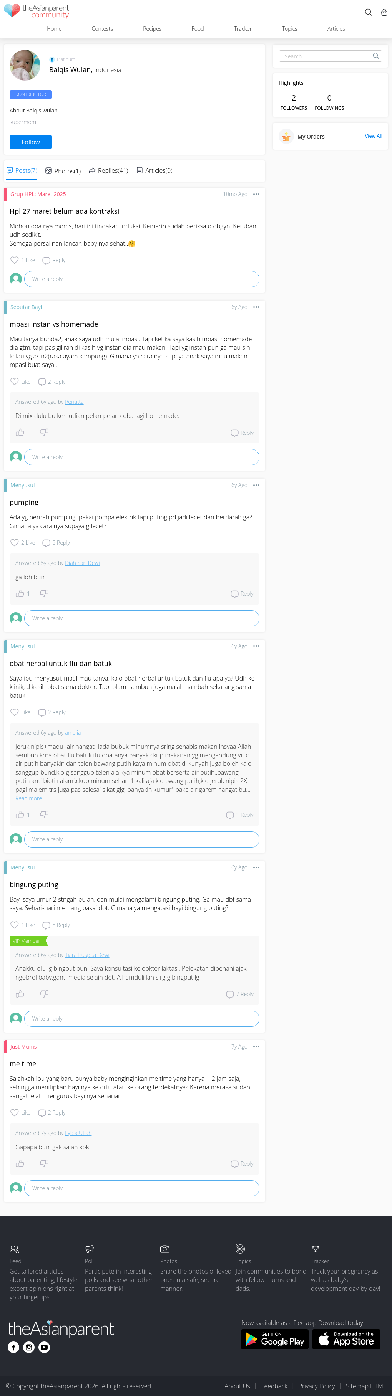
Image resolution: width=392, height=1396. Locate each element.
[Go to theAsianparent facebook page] (13, 1347)
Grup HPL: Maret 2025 (38, 194)
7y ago (239, 1046)
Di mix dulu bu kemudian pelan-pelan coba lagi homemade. (97, 415)
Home (54, 28)
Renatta (74, 401)
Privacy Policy (317, 1386)
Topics (289, 28)
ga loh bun (30, 577)
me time (23, 1063)
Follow (31, 142)
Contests (102, 28)
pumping (24, 502)
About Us (237, 1386)
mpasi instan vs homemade (54, 324)
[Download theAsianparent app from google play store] (275, 1347)
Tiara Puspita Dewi (87, 954)
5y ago (48, 563)
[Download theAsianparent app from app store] (346, 1347)
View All (373, 136)
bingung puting (34, 884)
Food (198, 28)
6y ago (239, 307)
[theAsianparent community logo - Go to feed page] (36, 12)
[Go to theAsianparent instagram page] (29, 1347)
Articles (336, 28)
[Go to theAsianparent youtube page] (44, 1347)
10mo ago (235, 194)
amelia (73, 732)
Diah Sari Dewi (82, 563)
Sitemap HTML (366, 1386)
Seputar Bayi (26, 307)
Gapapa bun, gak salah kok (52, 1147)
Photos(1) (68, 171)
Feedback (274, 1386)
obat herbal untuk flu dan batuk (61, 663)
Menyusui (22, 485)
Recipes (152, 28)
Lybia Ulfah (78, 1133)
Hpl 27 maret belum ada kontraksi (64, 211)
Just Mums (23, 1046)
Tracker (243, 28)
